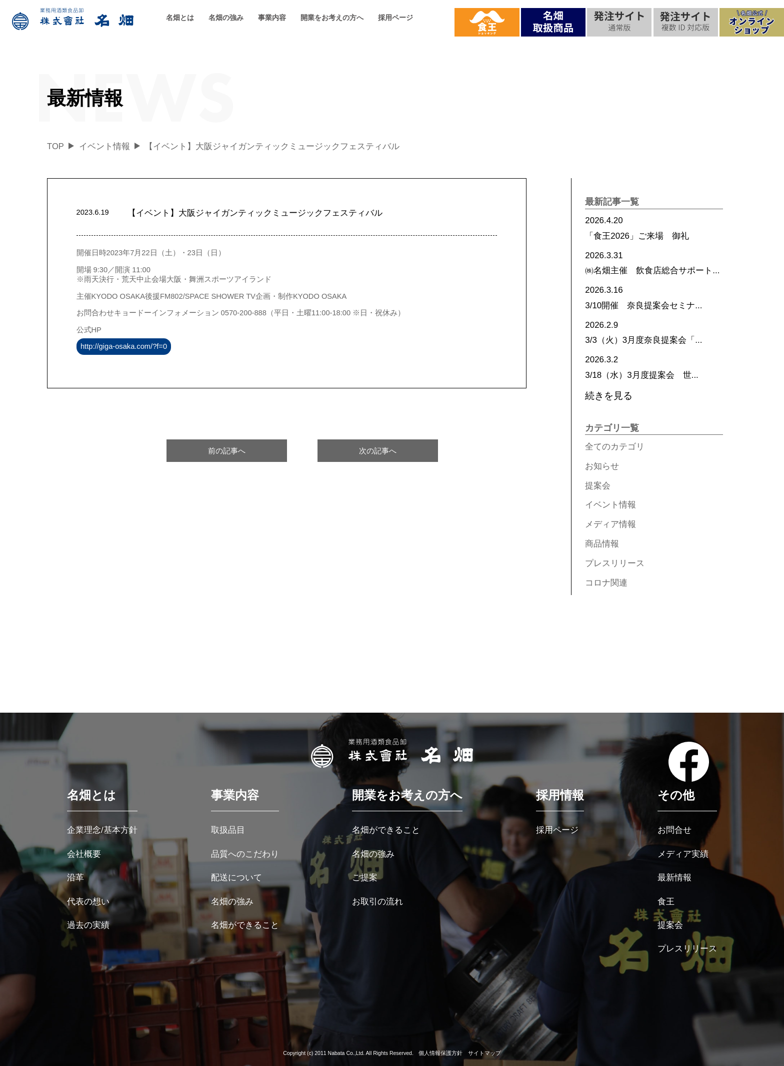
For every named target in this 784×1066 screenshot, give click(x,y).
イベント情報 (610, 504)
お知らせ (602, 466)
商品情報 (602, 544)
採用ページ (395, 18)
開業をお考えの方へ (332, 18)
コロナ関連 (606, 583)
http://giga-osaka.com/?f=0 (123, 347)
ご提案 (365, 877)
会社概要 (84, 854)
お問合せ (675, 830)
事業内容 (272, 18)
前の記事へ (227, 450)
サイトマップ (484, 1053)
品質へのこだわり (245, 854)
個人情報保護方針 (440, 1053)
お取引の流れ (377, 901)
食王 (666, 901)
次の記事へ (377, 450)
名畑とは (180, 18)
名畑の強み (226, 18)
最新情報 (675, 877)
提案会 (597, 485)
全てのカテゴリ (614, 446)
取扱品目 (228, 830)
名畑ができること (245, 925)
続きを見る (608, 395)
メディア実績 (683, 854)
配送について (236, 877)
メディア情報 (610, 524)
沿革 (75, 877)
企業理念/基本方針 (102, 830)
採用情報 (560, 795)
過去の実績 (88, 925)
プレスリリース (614, 563)
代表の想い (88, 901)
